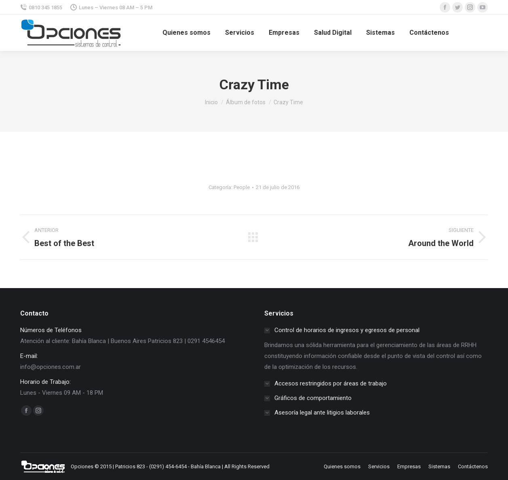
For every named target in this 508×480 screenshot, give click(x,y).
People (242, 187)
